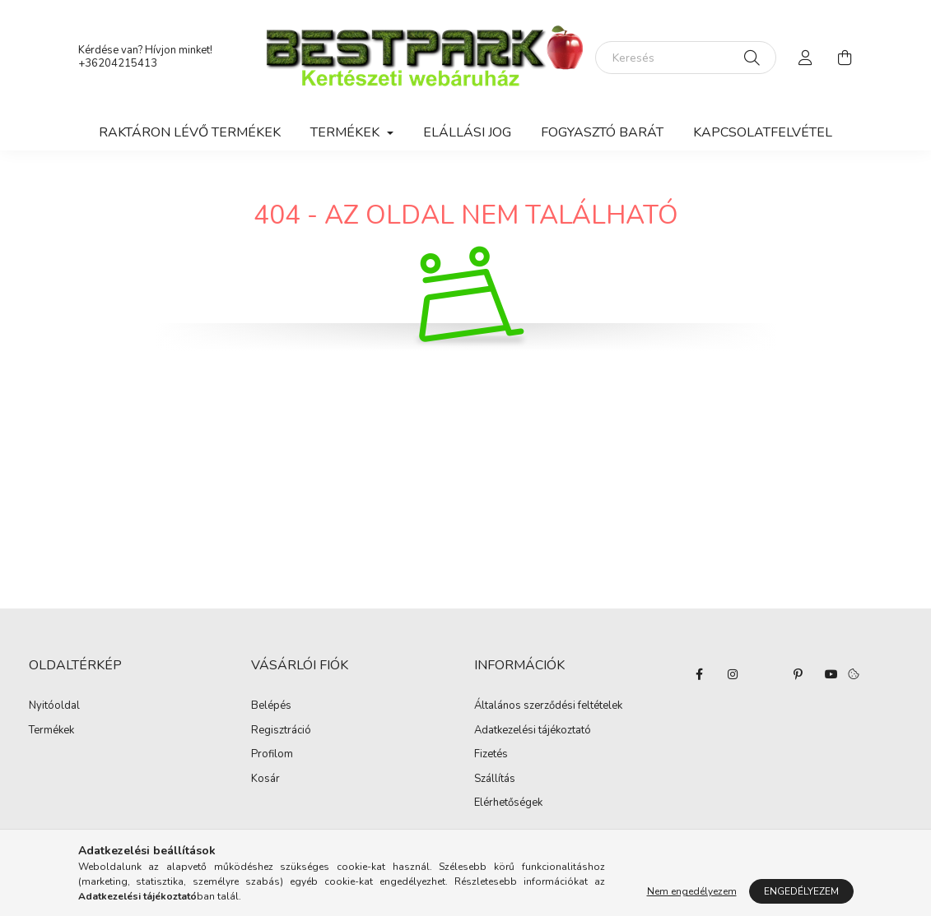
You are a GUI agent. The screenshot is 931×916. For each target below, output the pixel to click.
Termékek (51, 731)
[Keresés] (685, 57)
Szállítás (494, 779)
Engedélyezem (801, 891)
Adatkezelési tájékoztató (532, 731)
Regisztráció (281, 731)
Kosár (265, 779)
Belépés (271, 706)
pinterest (798, 674)
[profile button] (805, 57)
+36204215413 (117, 63)
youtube (831, 674)
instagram (732, 674)
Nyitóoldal (54, 706)
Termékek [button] (346, 132)
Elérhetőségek (508, 803)
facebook (699, 674)
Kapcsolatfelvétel (762, 132)
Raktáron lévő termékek (190, 132)
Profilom (272, 754)
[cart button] (845, 57)
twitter (765, 674)
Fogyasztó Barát (602, 132)
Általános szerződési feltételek (548, 706)
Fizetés (491, 754)
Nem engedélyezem (692, 891)
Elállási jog (467, 132)
